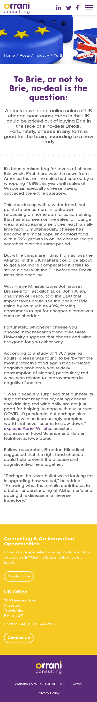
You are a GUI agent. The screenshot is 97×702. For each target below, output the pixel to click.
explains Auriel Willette (27, 428)
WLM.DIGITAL (45, 684)
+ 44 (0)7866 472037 (37, 624)
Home (9, 55)
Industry (41, 55)
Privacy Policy (48, 693)
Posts (25, 55)
